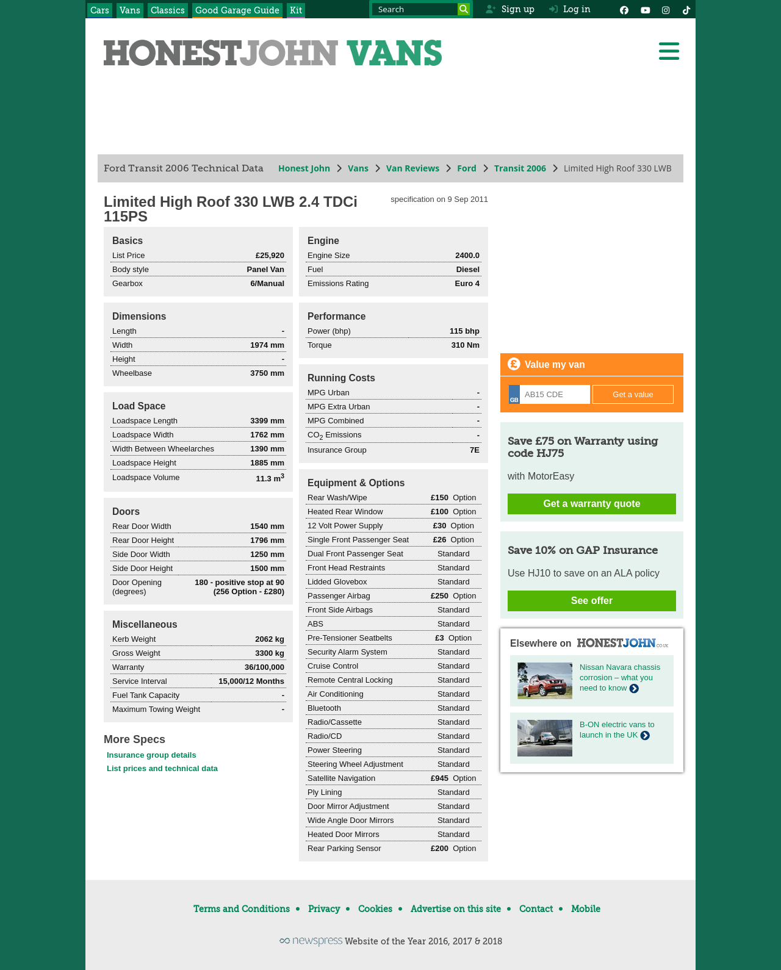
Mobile (585, 909)
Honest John (304, 168)
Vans (130, 10)
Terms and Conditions (241, 909)
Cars (99, 10)
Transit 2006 (520, 168)
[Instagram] (666, 9)
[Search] (464, 9)
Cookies (375, 909)
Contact (536, 909)
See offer (592, 600)
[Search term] (421, 9)
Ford (467, 168)
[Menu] (668, 51)
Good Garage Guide (237, 10)
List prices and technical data (162, 768)
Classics (168, 10)
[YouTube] (645, 9)
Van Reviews (412, 168)
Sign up (509, 9)
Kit (296, 10)
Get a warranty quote (591, 503)
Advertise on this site (456, 909)
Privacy (324, 909)
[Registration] (549, 394)
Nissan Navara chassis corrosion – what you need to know (620, 677)
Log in (570, 9)
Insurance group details (151, 755)
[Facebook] (624, 9)
